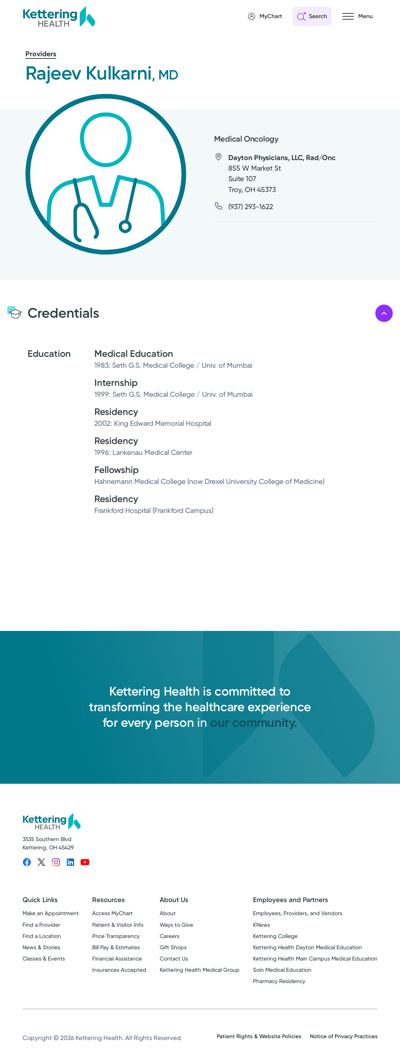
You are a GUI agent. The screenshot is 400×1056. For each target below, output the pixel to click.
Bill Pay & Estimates (116, 947)
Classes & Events (44, 958)
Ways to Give (176, 925)
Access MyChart (112, 913)
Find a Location (42, 936)
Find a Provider (41, 925)
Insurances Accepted (119, 970)
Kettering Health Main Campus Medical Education (315, 958)
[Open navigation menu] (357, 16)
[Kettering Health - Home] (59, 16)
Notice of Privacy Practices (343, 1036)
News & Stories (41, 947)
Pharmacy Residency (279, 981)
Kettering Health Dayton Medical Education (307, 947)
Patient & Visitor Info (117, 925)
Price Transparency (116, 936)
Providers (40, 53)
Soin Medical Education (282, 970)
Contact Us (174, 958)
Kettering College (275, 936)
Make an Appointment (51, 913)
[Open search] (312, 16)
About (168, 913)
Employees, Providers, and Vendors (297, 913)
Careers (169, 936)
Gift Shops (173, 947)
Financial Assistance (117, 958)
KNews (261, 925)
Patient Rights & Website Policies (259, 1036)
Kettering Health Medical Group (200, 970)
